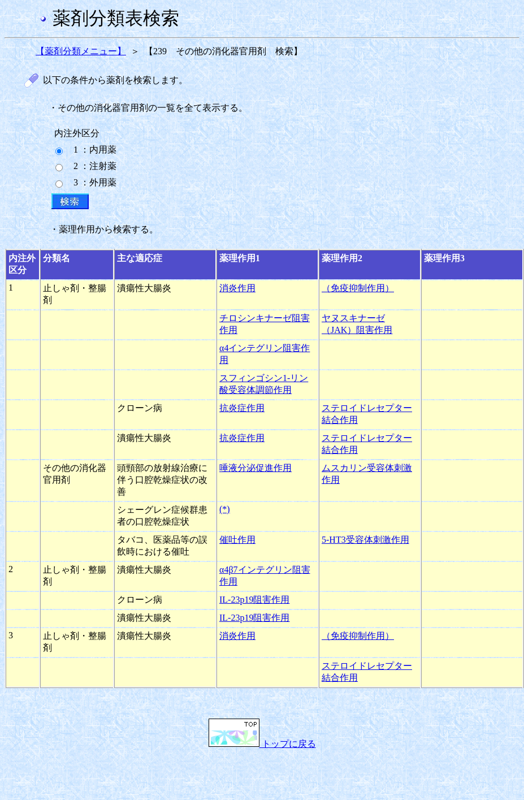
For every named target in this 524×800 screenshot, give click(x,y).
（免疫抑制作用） (358, 288)
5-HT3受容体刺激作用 (365, 539)
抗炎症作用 (242, 408)
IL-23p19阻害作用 (254, 599)
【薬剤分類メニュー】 (81, 51)
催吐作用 (237, 539)
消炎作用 (237, 288)
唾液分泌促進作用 (255, 468)
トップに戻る (262, 744)
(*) (224, 509)
